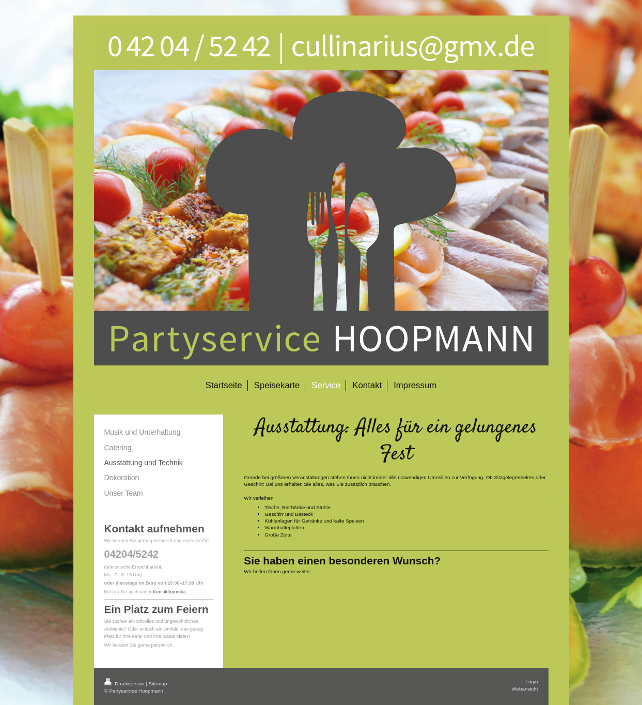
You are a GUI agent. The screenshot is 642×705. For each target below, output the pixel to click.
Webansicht (524, 689)
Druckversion (125, 683)
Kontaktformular (169, 591)
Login (532, 681)
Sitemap (157, 683)
